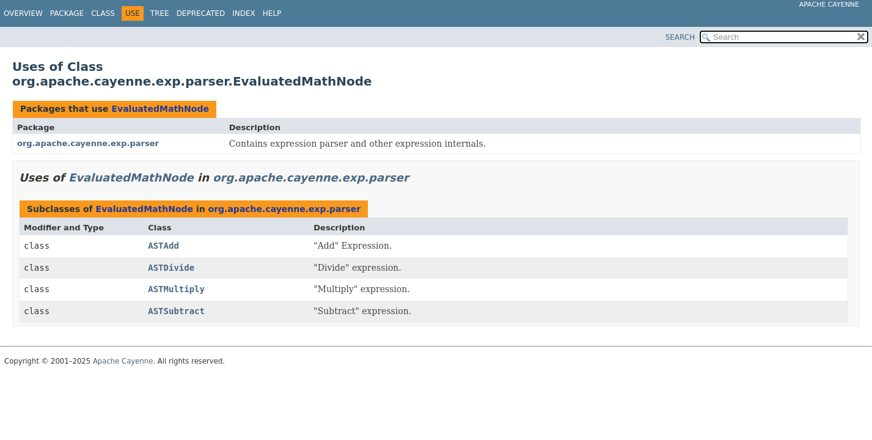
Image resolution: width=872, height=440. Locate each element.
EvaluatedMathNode (159, 109)
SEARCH (680, 37)
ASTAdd (163, 246)
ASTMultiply (176, 289)
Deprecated (201, 13)
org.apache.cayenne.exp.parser (88, 143)
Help (272, 13)
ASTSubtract (176, 311)
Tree (159, 13)
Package (67, 13)
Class (103, 13)
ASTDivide (171, 268)
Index (243, 13)
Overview (23, 13)
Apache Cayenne (829, 5)
